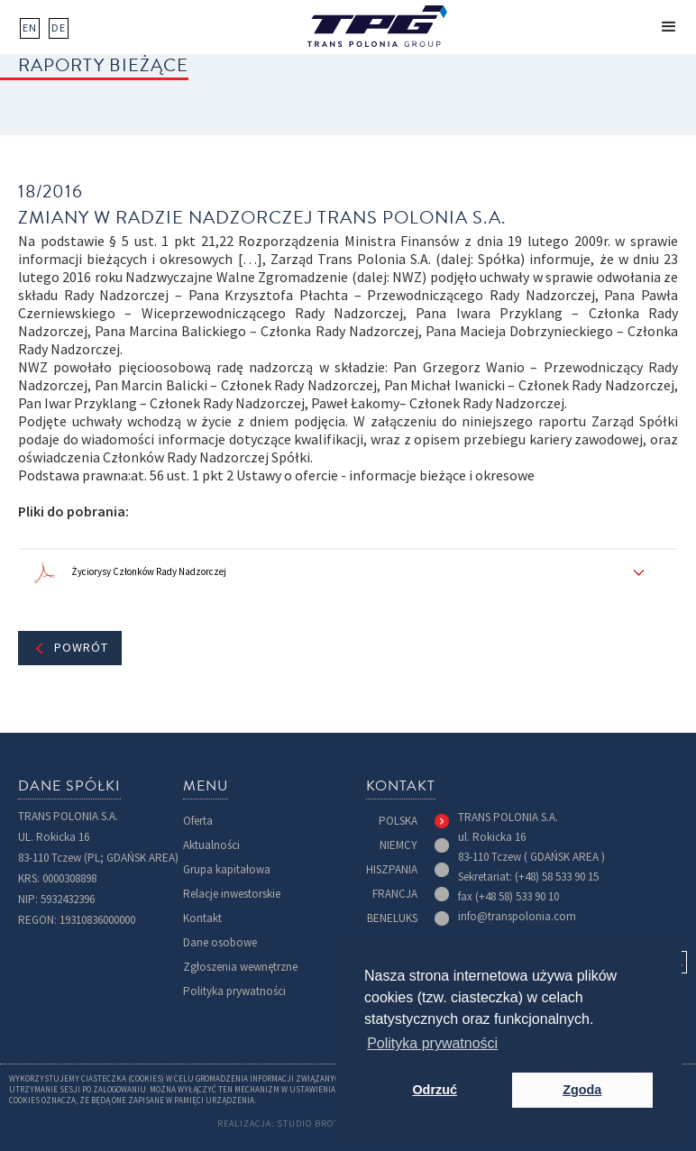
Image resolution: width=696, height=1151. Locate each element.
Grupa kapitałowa (226, 869)
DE (58, 28)
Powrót (81, 647)
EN (30, 28)
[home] (377, 26)
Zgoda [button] (582, 1089)
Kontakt (202, 918)
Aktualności (211, 845)
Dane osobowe (220, 942)
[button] (669, 27)
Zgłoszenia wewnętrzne (240, 966)
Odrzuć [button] (434, 1089)
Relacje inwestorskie (231, 893)
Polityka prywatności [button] (432, 1043)
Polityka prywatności (234, 991)
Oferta (198, 820)
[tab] (414, 821)
